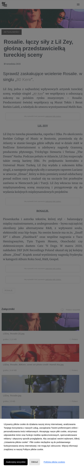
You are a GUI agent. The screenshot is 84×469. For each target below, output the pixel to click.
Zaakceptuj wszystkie (16, 462)
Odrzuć (34, 462)
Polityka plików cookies (54, 462)
